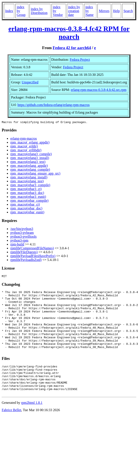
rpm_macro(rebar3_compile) (30, 185)
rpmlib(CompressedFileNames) (32, 249)
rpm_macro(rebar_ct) (25, 205)
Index (9, 11)
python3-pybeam (22, 233)
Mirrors (104, 11)
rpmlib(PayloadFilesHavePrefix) (32, 256)
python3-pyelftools (23, 237)
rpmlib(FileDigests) (24, 252)
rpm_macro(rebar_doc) (26, 209)
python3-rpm (19, 241)
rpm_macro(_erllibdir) (25, 151)
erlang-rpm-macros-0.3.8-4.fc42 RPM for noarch (69, 33)
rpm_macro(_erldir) (24, 147)
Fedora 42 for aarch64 (72, 47)
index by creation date (74, 11)
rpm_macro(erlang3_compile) (31, 154)
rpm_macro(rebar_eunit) (27, 213)
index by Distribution (39, 11)
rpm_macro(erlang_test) (27, 182)
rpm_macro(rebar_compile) (29, 201)
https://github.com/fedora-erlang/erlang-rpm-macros (53, 105)
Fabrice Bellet (11, 429)
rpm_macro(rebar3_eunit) (28, 197)
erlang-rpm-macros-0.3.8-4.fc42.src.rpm (98, 90)
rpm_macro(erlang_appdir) (29, 166)
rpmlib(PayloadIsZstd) (26, 260)
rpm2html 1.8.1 (31, 422)
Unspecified (30, 82)
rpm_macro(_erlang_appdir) (29, 143)
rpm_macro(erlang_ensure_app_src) (35, 174)
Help (116, 11)
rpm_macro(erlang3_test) (27, 162)
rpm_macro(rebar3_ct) (26, 189)
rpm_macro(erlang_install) (28, 178)
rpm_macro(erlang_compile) (30, 170)
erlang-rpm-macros (23, 139)
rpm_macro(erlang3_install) (29, 158)
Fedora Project (80, 59)
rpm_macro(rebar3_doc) (27, 193)
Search (128, 11)
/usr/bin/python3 (21, 229)
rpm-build (17, 245)
